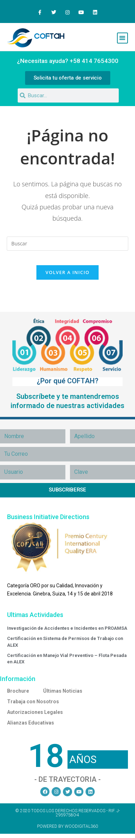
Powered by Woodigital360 (67, 826)
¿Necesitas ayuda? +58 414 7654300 (67, 60)
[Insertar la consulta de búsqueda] (67, 244)
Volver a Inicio (67, 272)
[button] (122, 38)
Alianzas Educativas (30, 723)
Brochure (18, 691)
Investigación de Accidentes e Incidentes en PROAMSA (67, 628)
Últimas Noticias (62, 691)
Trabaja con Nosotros (33, 701)
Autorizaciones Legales (35, 712)
